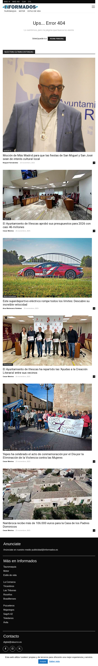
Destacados (8, 364)
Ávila (5, 622)
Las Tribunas (9, 590)
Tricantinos (8, 586)
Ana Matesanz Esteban (12, 308)
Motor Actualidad (10, 296)
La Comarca (9, 582)
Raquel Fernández (10, 163)
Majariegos (8, 610)
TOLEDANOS (8, 518)
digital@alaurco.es (12, 642)
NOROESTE (7, 151)
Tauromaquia (9, 567)
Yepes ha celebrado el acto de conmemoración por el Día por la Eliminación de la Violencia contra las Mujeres (43, 455)
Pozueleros (8, 605)
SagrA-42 (7, 219)
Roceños (7, 594)
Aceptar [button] (43, 661)
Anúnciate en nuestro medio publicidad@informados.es (30, 550)
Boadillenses (9, 599)
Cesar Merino (8, 231)
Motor (6, 571)
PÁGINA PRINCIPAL (57, 39)
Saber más (54, 661)
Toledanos (8, 618)
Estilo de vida (10, 575)
